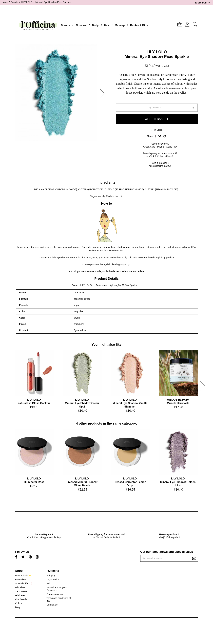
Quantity (155, 107)
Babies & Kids (139, 25)
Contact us (52, 604)
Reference (102, 285)
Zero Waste (21, 591)
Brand (75, 285)
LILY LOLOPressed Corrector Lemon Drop (130, 482)
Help (48, 583)
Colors (18, 603)
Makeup (120, 25)
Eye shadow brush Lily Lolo (118, 257)
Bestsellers (20, 579)
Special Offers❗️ (24, 583)
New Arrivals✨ (23, 575)
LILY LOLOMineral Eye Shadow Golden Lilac (177, 482)
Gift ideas (20, 595)
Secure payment (54, 594)
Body (95, 25)
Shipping (51, 575)
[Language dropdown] (203, 3)
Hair (106, 25)
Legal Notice (52, 579)
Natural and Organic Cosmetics (56, 588)
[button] (103, 93)
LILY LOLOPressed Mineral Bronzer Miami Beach (81, 482)
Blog (17, 607)
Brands (65, 25)
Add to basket (156, 119)
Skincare (81, 25)
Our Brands (21, 599)
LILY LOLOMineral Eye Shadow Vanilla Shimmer (130, 403)
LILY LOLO (157, 52)
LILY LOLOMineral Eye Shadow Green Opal (82, 403)
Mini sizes (20, 587)
